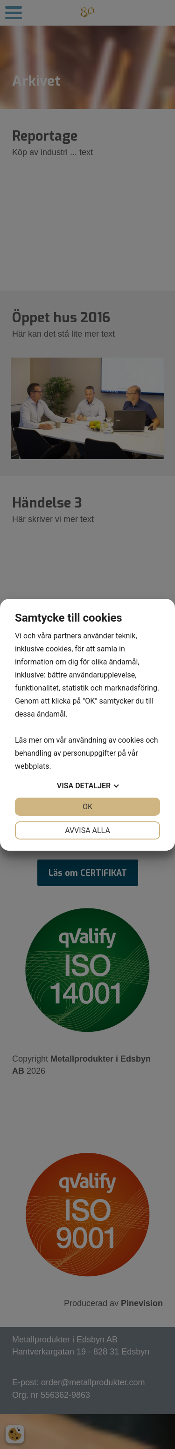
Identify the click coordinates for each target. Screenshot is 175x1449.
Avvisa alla (87, 830)
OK (87, 806)
